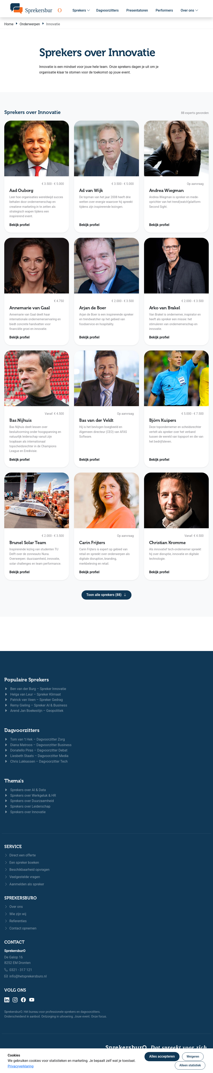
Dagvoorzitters (107, 10)
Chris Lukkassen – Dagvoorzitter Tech (36, 761)
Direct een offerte (20, 855)
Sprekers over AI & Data (25, 790)
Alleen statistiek (190, 1065)
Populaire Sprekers (26, 680)
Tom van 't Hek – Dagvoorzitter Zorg (34, 739)
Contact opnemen (20, 928)
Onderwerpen (30, 24)
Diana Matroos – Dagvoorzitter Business (37, 745)
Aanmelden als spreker (24, 884)
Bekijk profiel (19, 225)
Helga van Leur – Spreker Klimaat (32, 694)
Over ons (189, 10)
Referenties (15, 921)
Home (8, 24)
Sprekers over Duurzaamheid (29, 801)
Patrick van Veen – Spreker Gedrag (33, 700)
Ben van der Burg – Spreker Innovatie (35, 689)
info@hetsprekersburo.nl (28, 976)
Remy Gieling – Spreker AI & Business (35, 705)
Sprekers (81, 10)
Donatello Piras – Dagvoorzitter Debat (35, 750)
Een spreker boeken (21, 862)
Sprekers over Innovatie (25, 812)
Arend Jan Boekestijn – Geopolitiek (33, 711)
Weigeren (193, 1056)
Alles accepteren (162, 1056)
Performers (164, 10)
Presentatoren (137, 10)
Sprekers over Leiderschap (27, 806)
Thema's (13, 781)
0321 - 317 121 (20, 970)
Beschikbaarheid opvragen (27, 870)
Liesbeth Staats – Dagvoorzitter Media (36, 756)
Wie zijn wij (15, 914)
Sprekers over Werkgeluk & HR (30, 795)
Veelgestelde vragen (22, 877)
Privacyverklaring (21, 1066)
